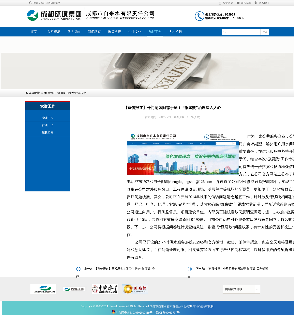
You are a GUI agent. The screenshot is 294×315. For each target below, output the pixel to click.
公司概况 (53, 31)
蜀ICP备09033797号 (167, 312)
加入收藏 (246, 2)
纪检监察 (47, 132)
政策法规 (114, 31)
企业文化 (134, 31)
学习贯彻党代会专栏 (73, 93)
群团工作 (47, 125)
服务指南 (74, 31)
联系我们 (264, 2)
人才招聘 (175, 31)
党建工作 (47, 118)
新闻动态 (94, 31)
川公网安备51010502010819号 (132, 312)
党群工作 (155, 31)
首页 (33, 31)
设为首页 (228, 2)
